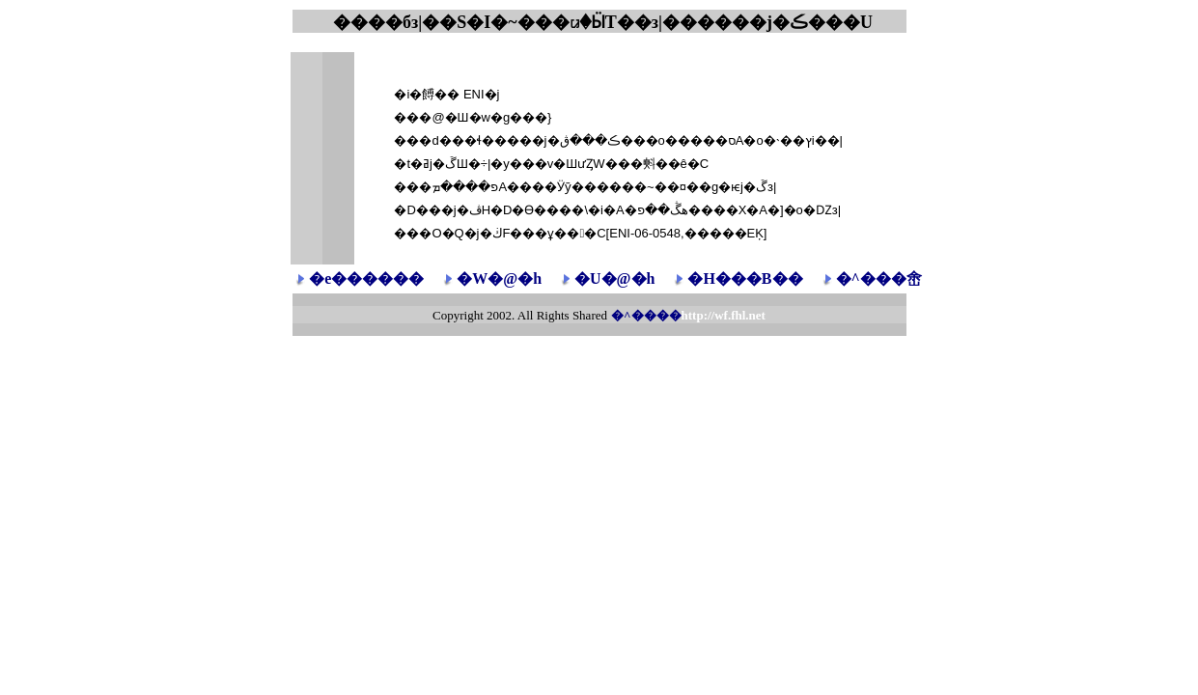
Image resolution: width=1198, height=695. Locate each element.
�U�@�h (614, 278)
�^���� (688, 315)
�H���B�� (744, 278)
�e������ (366, 278)
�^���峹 (879, 278)
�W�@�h (499, 278)
